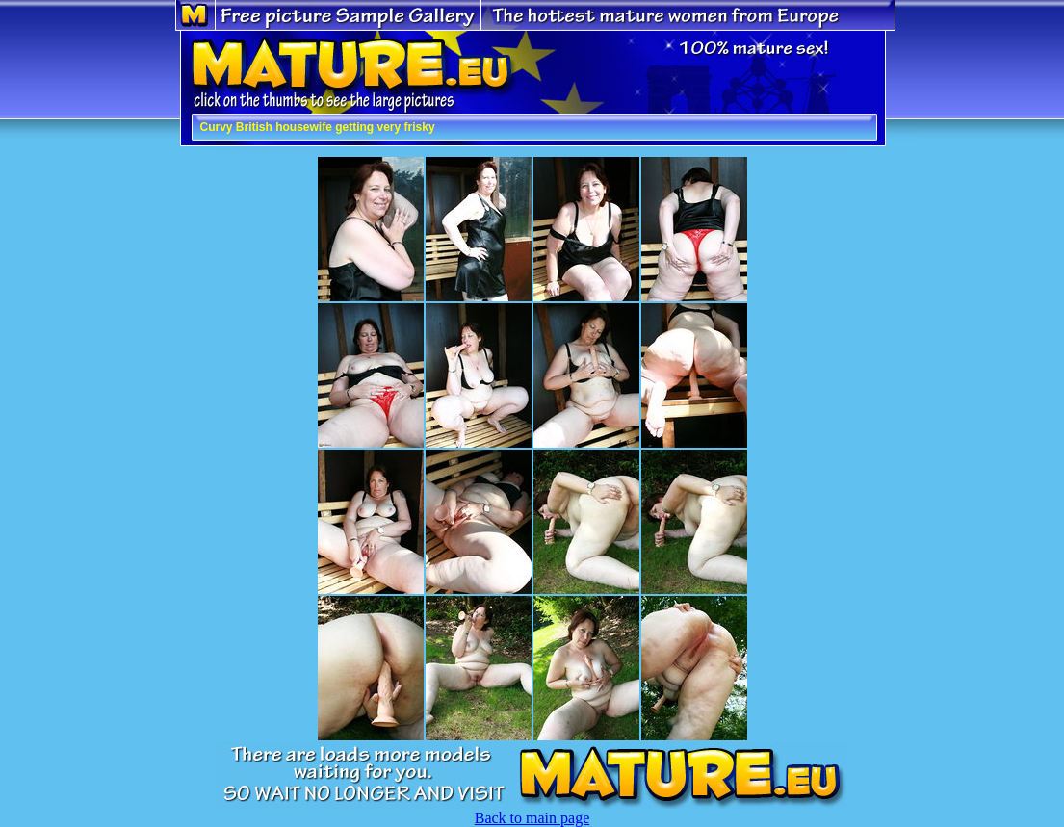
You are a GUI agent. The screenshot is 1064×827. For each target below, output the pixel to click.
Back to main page (532, 818)
